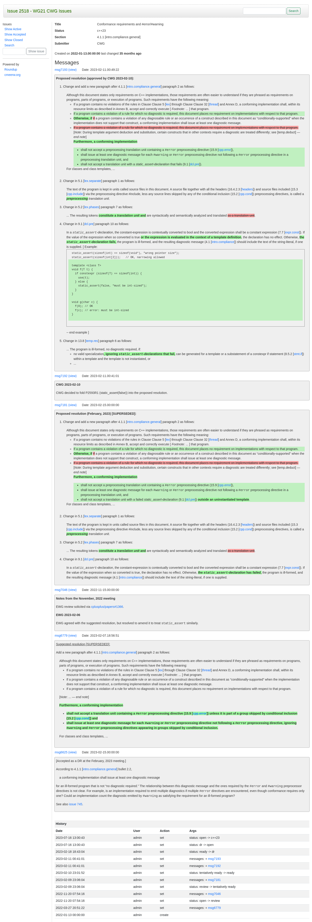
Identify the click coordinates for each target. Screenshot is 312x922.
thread (213, 104)
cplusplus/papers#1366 (107, 606)
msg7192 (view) (66, 376)
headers (247, 189)
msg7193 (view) (66, 69)
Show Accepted (15, 34)
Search (9, 45)
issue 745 (75, 804)
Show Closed (13, 40)
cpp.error (225, 150)
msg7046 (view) (66, 590)
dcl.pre (194, 164)
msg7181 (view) (66, 405)
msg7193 (214, 859)
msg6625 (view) (66, 752)
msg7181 (214, 880)
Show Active (12, 29)
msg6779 (214, 908)
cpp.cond (245, 194)
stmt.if (298, 354)
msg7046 (214, 894)
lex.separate (92, 181)
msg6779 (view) (66, 635)
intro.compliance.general (144, 86)
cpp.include (75, 194)
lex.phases (91, 207)
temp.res (92, 341)
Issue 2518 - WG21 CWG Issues (39, 10)
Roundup (10, 69)
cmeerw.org (12, 75)
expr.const (292, 232)
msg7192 (214, 866)
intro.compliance (223, 242)
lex (168, 104)
